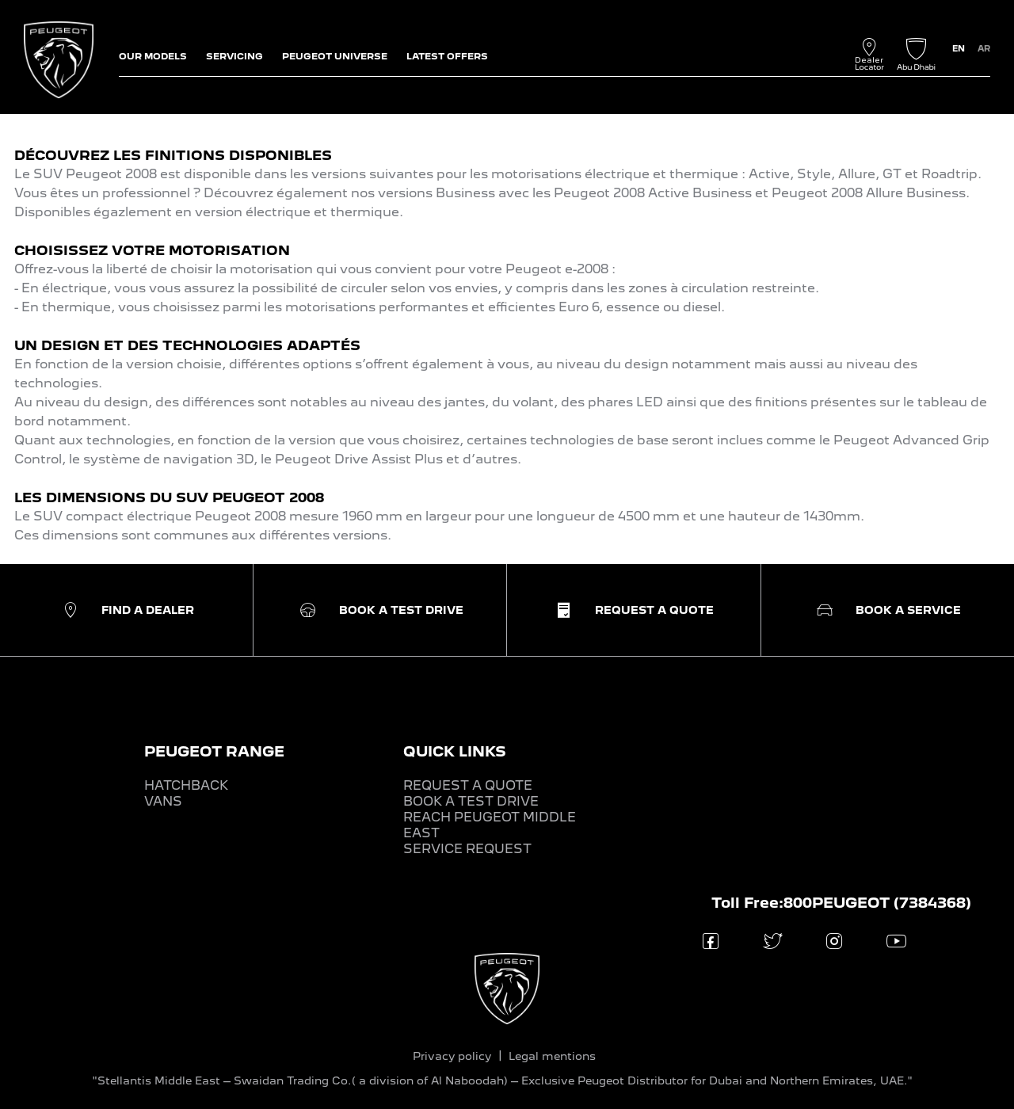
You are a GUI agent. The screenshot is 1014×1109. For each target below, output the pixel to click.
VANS (163, 801)
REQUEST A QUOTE (467, 785)
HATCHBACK (186, 785)
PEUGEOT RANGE (214, 751)
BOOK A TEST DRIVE (471, 801)
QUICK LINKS (454, 751)
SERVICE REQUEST (467, 848)
